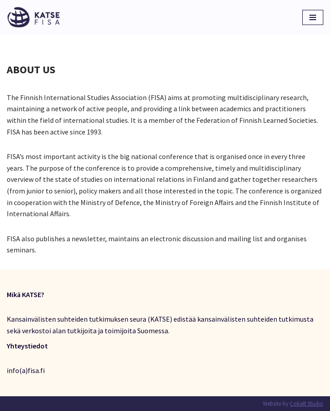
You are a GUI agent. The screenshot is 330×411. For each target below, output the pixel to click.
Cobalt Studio (306, 403)
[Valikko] (312, 17)
